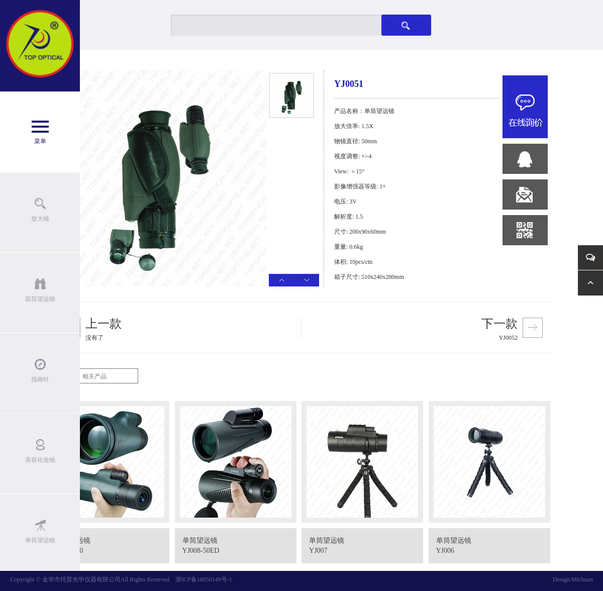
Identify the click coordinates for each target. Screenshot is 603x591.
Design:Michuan (573, 579)
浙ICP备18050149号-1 (203, 579)
